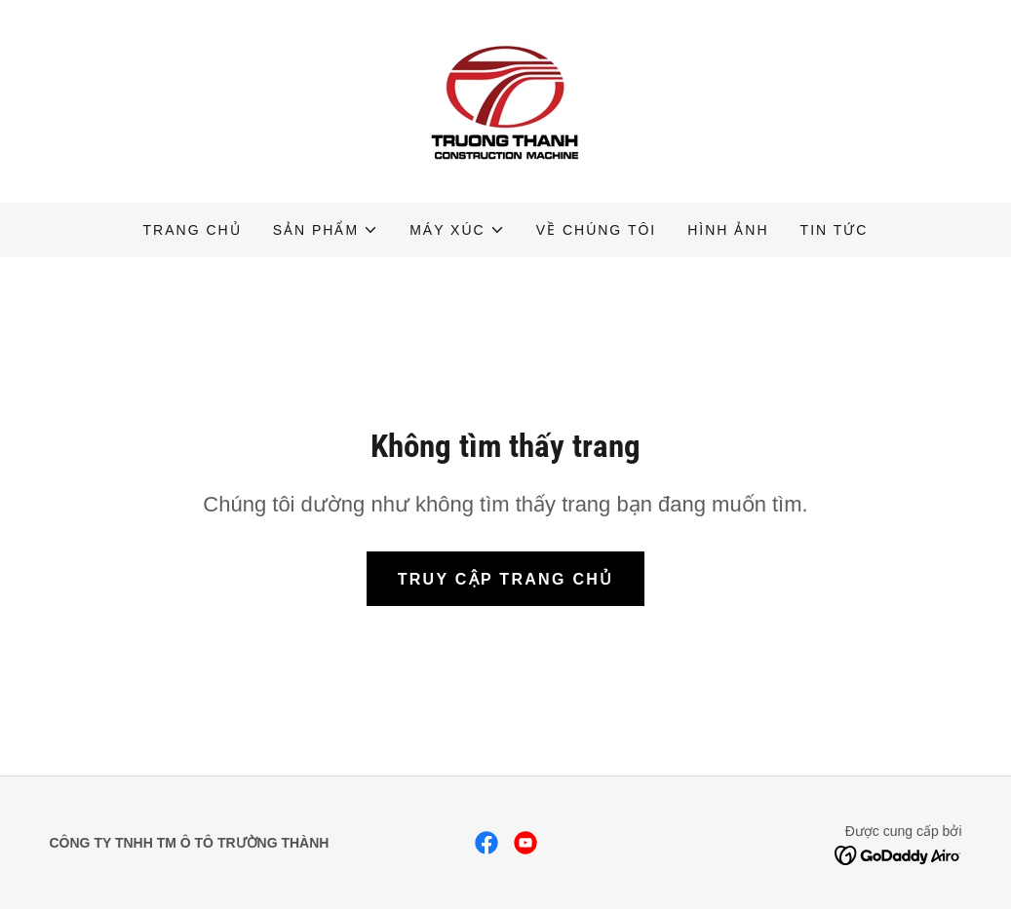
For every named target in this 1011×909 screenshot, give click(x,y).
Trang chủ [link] (192, 230)
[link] (506, 100)
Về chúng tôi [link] (596, 230)
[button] (325, 230)
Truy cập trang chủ (506, 579)
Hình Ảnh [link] (727, 230)
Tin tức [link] (834, 230)
